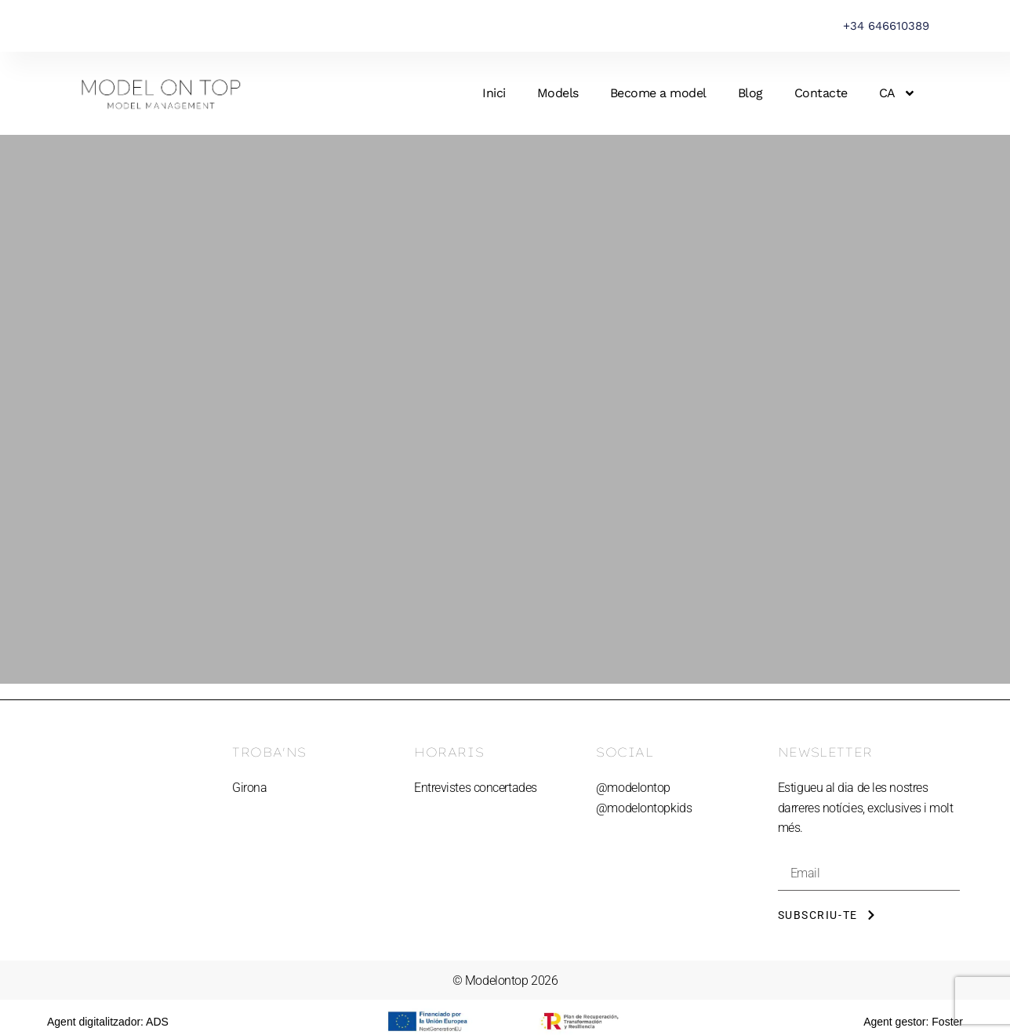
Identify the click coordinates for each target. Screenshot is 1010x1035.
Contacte (821, 92)
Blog (750, 92)
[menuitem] (897, 93)
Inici (494, 92)
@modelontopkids (644, 808)
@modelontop (633, 787)
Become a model (658, 92)
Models (558, 92)
